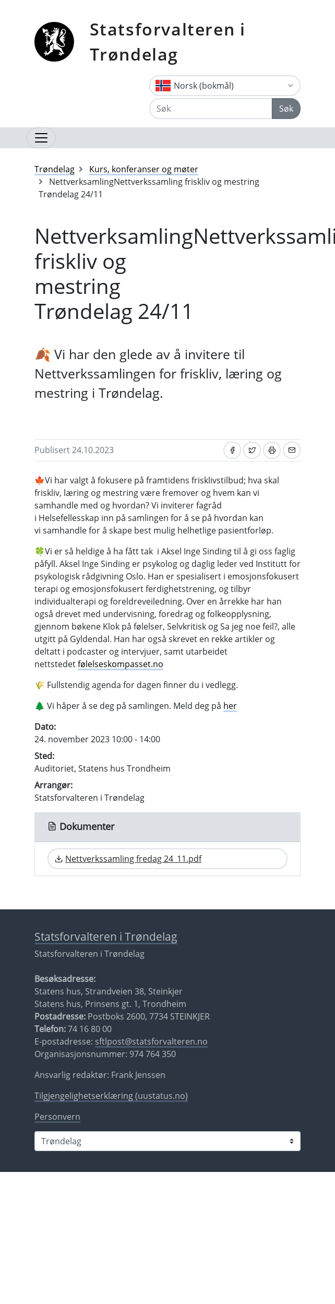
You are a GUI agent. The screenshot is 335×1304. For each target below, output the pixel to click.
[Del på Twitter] (252, 450)
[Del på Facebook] (232, 450)
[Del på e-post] (292, 450)
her (230, 706)
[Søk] (210, 108)
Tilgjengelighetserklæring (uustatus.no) (111, 1095)
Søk (286, 108)
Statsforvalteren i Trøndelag (168, 41)
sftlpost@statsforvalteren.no (151, 1041)
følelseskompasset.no (120, 664)
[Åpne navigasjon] (41, 137)
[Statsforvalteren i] (167, 1141)
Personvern (57, 1116)
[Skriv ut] (272, 450)
